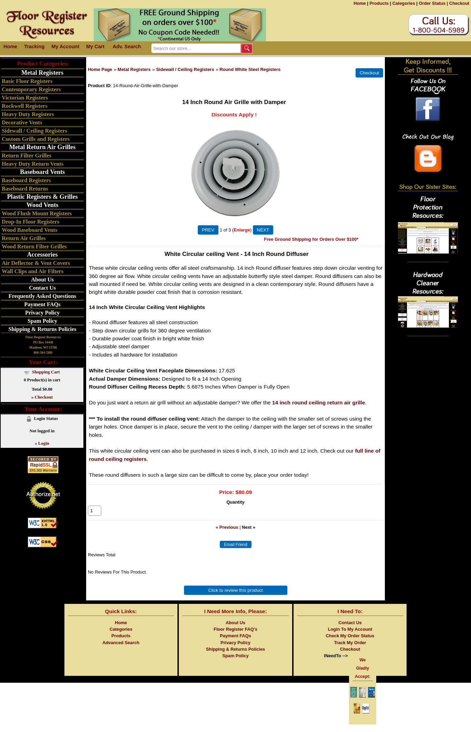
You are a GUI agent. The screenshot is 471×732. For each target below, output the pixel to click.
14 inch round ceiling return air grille (318, 402)
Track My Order (350, 650)
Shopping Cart (46, 372)
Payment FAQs (42, 304)
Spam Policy (43, 320)
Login (43, 443)
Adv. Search (127, 46)
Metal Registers (134, 69)
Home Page (100, 69)
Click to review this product (235, 597)
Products (378, 3)
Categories (403, 3)
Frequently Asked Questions (42, 296)
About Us (42, 279)
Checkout (459, 3)
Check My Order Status (350, 643)
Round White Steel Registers (249, 69)
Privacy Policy (42, 312)
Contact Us (42, 287)
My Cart (95, 46)
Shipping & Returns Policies (42, 329)
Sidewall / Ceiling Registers (185, 69)
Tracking (34, 46)
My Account (65, 46)
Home (360, 3)
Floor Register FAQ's (235, 636)
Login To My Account (350, 636)
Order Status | (433, 3)
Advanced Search (120, 650)
